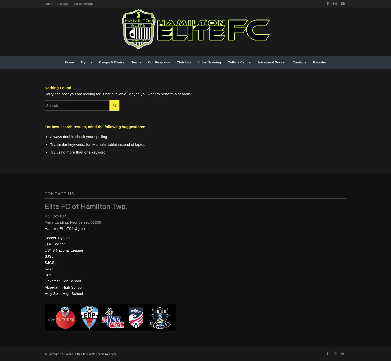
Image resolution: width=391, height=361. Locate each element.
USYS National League (64, 250)
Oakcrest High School (63, 281)
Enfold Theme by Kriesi (102, 354)
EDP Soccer (55, 244)
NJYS (49, 269)
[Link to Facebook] (327, 3)
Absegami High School (64, 287)
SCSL (49, 275)
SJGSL (51, 262)
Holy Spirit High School (64, 293)
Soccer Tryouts (83, 3)
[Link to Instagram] (335, 3)
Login (48, 3)
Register (62, 3)
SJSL (49, 256)
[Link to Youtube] (342, 3)
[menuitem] (50, 3)
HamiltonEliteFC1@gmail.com (70, 228)
